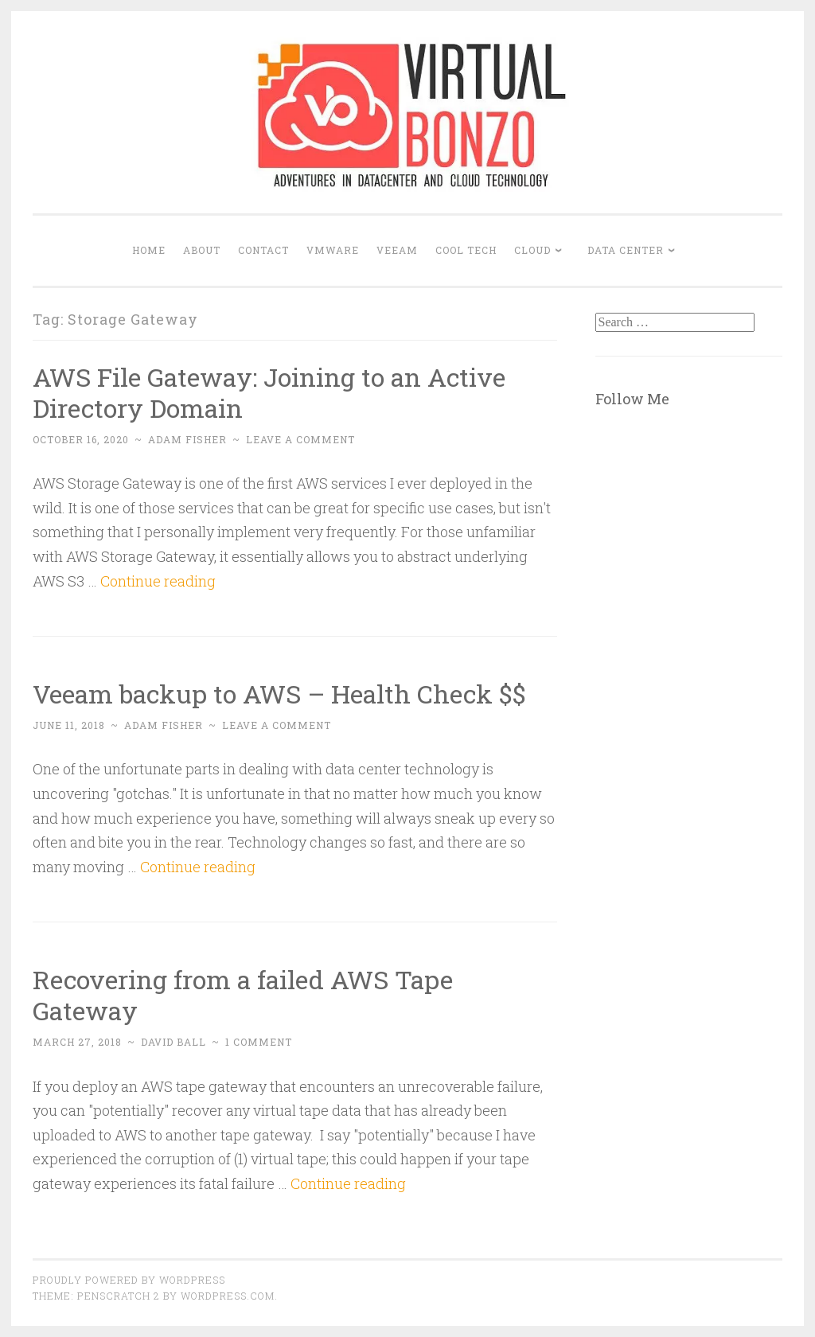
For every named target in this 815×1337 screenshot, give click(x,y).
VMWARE (332, 250)
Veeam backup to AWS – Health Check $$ (279, 693)
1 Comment (258, 1041)
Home (149, 250)
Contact (263, 250)
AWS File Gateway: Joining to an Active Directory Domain (269, 392)
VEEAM (397, 250)
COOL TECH (466, 250)
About (201, 250)
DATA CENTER (625, 250)
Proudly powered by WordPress (129, 1279)
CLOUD (532, 250)
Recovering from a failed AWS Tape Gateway (243, 994)
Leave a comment (300, 439)
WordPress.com (228, 1295)
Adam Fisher (187, 439)
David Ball (173, 1041)
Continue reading (158, 581)
